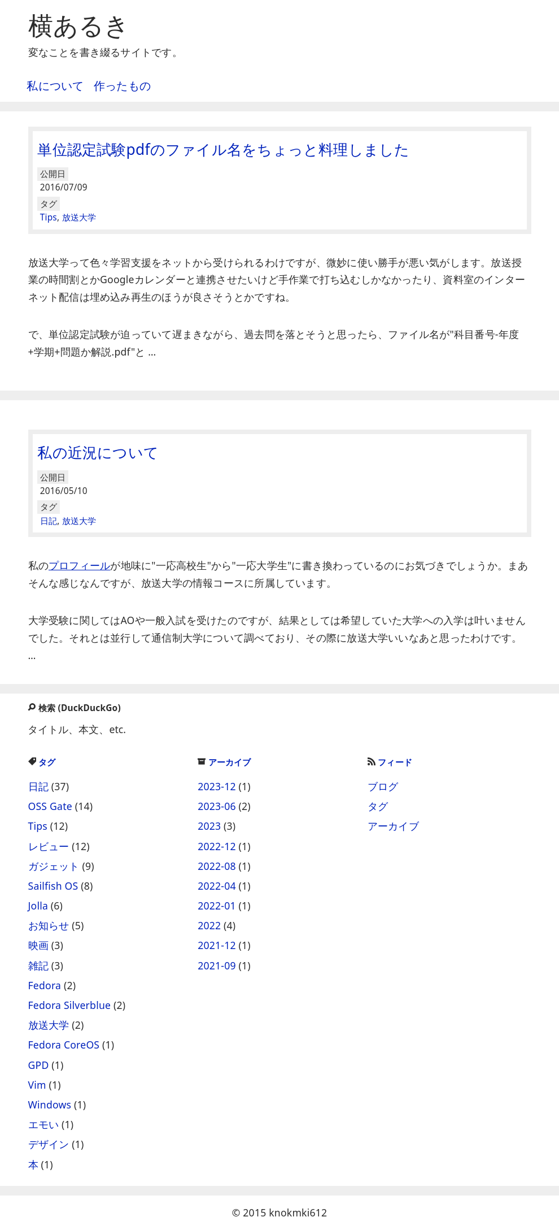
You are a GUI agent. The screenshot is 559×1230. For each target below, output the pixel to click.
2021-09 (217, 965)
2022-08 (217, 866)
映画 (38, 945)
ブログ (383, 786)
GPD (38, 1065)
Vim (37, 1085)
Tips (48, 217)
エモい (43, 1124)
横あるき (79, 25)
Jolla (38, 905)
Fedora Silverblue (69, 1005)
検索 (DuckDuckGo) (74, 708)
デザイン (48, 1144)
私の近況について (98, 452)
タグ (42, 762)
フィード (390, 762)
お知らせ (48, 925)
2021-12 (217, 945)
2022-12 (217, 846)
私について (55, 85)
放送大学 (79, 217)
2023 (209, 826)
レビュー (48, 846)
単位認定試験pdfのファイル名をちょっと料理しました (223, 149)
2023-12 (217, 786)
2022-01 (217, 905)
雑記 (38, 965)
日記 (48, 521)
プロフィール (79, 565)
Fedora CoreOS (64, 1044)
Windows (50, 1104)
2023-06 (217, 806)
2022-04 (217, 886)
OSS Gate (50, 806)
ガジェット (54, 866)
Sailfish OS (53, 886)
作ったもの (122, 85)
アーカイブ (224, 762)
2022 (209, 925)
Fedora (45, 985)
